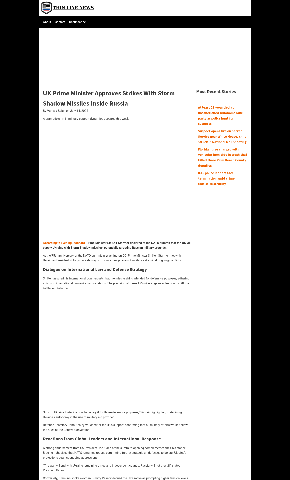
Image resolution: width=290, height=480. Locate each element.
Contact (60, 22)
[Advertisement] (145, 56)
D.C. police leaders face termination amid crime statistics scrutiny (216, 178)
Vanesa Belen (56, 111)
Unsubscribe (77, 22)
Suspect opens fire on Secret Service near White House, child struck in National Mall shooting (222, 136)
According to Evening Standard (64, 243)
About (47, 22)
